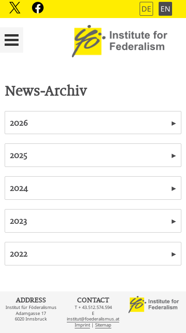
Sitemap (103, 325)
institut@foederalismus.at (93, 319)
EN (165, 9)
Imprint (82, 325)
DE (146, 9)
